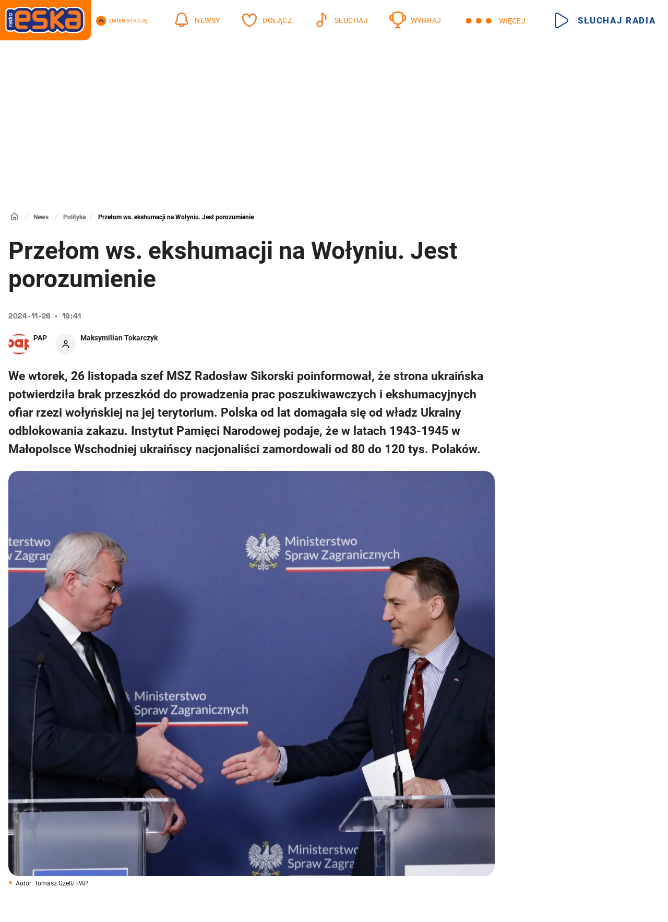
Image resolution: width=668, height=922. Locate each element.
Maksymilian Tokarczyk (119, 338)
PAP (40, 338)
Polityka (74, 217)
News (41, 217)
